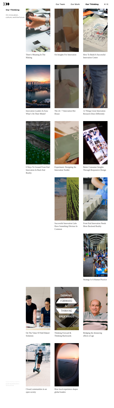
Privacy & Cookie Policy (12, 383)
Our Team (60, 4)
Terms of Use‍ (10, 385)
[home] (6, 3)
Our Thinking (91, 4)
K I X (106, 4)
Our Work (75, 4)
